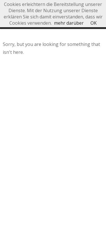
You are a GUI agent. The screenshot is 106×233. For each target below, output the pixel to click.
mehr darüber (69, 23)
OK (93, 23)
